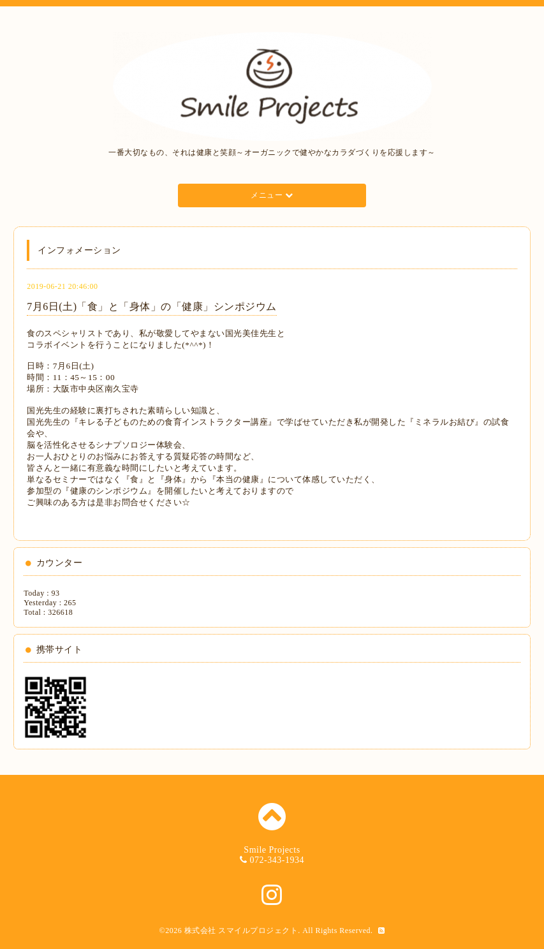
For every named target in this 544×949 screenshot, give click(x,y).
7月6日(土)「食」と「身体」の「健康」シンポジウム (152, 306)
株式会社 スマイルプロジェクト (241, 930)
